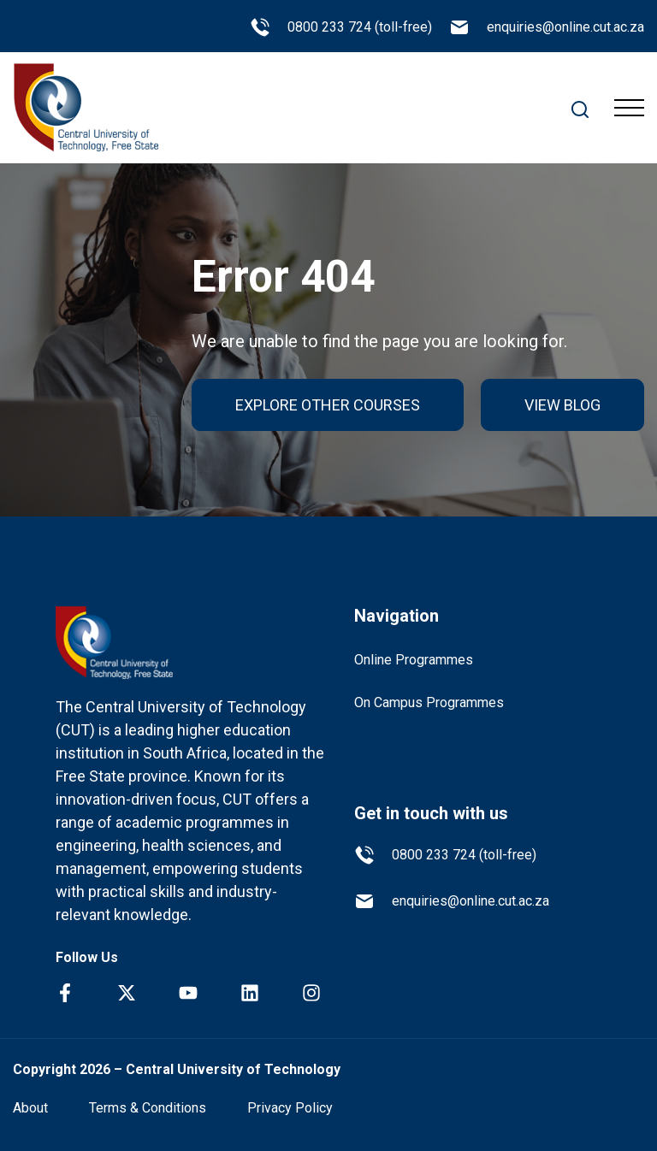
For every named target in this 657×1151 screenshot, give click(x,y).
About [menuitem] (30, 1108)
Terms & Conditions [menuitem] (147, 1108)
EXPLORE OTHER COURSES (327, 405)
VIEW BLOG (562, 405)
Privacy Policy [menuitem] (290, 1108)
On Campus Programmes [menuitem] (429, 702)
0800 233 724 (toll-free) (341, 27)
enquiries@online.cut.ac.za (546, 27)
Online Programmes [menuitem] (413, 660)
